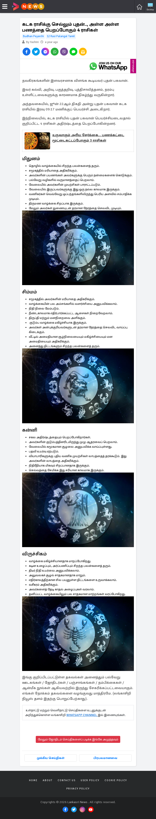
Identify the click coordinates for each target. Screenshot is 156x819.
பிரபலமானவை (105, 758)
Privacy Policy (78, 788)
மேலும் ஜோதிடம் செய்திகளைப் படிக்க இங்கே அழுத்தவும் (78, 739)
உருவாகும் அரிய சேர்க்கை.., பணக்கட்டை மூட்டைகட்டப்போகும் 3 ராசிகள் (88, 138)
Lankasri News (77, 802)
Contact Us (67, 780)
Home (33, 780)
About (48, 780)
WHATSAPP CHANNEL (82, 715)
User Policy (90, 780)
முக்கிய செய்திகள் (50, 758)
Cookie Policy (116, 780)
